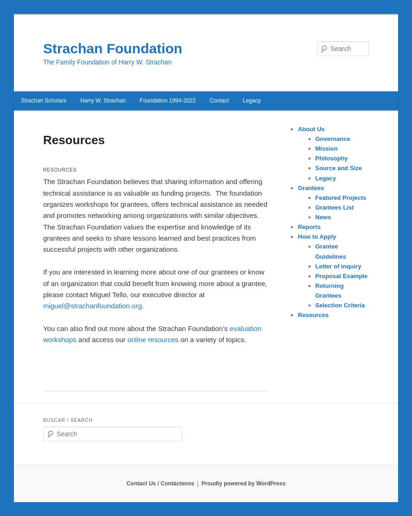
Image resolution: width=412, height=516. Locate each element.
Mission (326, 148)
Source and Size (338, 168)
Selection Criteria (340, 305)
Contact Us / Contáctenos (160, 483)
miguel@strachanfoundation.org (92, 306)
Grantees (311, 188)
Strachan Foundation (112, 48)
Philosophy (331, 158)
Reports (309, 226)
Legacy (325, 178)
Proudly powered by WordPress (243, 483)
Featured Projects (341, 197)
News (323, 217)
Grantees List (334, 207)
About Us (311, 129)
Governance (332, 138)
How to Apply (317, 236)
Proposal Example (341, 276)
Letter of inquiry (338, 266)
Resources (313, 315)
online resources (153, 340)
